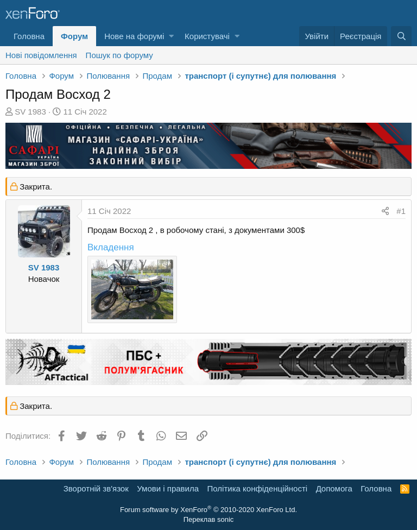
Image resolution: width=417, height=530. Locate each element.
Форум (74, 36)
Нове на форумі (134, 36)
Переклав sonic (209, 519)
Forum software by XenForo (208, 510)
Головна (29, 36)
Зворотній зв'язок (96, 488)
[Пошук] (401, 36)
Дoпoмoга (334, 488)
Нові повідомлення (41, 55)
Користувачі (207, 36)
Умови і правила (168, 488)
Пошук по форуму (119, 55)
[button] (171, 36)
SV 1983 (30, 111)
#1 (401, 211)
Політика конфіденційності (257, 488)
